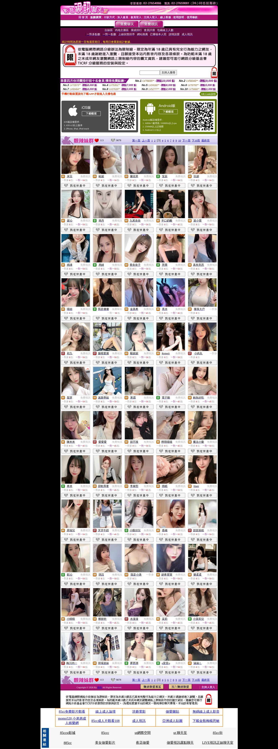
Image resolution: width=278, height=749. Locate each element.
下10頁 (196, 140)
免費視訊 (85, 176)
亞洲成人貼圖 (172, 721)
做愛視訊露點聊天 (180, 742)
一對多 (213, 309)
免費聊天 (117, 309)
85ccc (105, 733)
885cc (68, 743)
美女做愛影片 (105, 742)
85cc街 (218, 733)
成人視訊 (139, 721)
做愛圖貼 (172, 711)
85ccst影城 (67, 733)
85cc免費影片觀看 (72, 711)
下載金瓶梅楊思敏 (206, 721)
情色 (100, 687)
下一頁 (186, 140)
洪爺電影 (139, 711)
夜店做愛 (142, 742)
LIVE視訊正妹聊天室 (217, 742)
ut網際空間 (143, 733)
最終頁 (205, 140)
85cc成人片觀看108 (105, 721)
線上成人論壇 (105, 711)
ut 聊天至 (180, 733)
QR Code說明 (208, 93)
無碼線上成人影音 (206, 711)
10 (179, 140)
